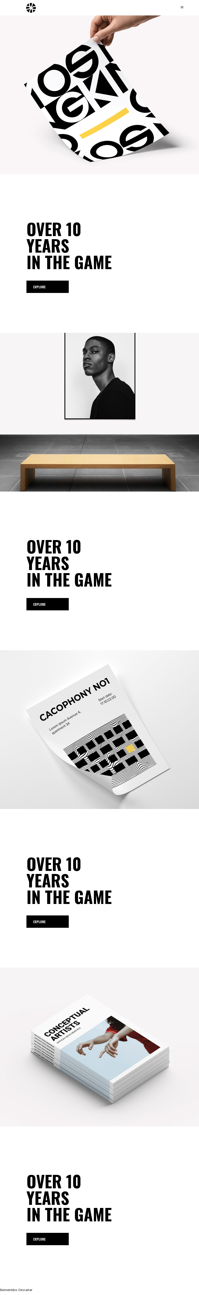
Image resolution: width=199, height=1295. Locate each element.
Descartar (25, 1290)
